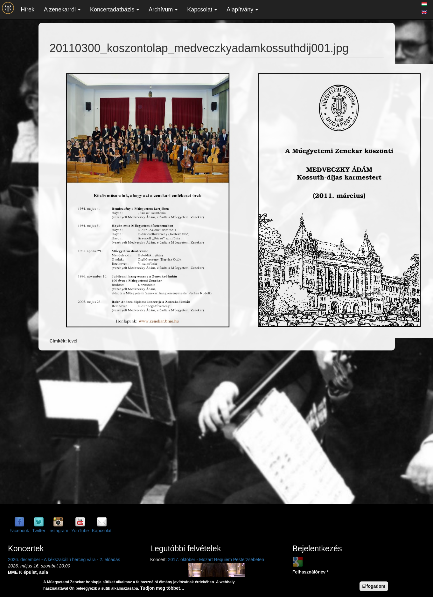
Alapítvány (242, 9)
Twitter (38, 530)
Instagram (58, 530)
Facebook (19, 530)
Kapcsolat (202, 9)
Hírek (27, 9)
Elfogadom (373, 586)
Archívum (163, 9)
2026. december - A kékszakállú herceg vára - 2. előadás (64, 559)
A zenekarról (62, 9)
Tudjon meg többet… (162, 588)
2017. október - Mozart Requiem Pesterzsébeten (216, 559)
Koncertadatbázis (114, 9)
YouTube (80, 530)
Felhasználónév (310, 571)
